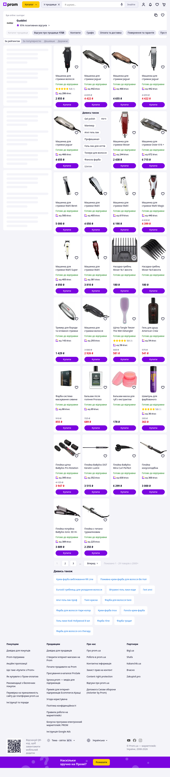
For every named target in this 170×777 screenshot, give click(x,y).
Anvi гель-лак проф (66, 609)
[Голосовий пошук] (121, 4)
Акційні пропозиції (17, 672)
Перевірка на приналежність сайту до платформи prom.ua (23, 703)
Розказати (101, 771)
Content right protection (100, 685)
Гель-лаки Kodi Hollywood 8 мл (73, 629)
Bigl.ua (130, 659)
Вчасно (131, 679)
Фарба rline (103, 629)
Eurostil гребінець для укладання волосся (79, 598)
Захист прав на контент (99, 679)
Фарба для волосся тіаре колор (73, 619)
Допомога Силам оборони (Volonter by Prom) (101, 700)
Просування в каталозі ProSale (63, 682)
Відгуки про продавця (49, 33)
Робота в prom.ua (96, 666)
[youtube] (129, 749)
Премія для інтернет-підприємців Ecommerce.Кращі (64, 700)
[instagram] (140, 749)
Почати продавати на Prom (62, 675)
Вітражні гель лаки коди (122, 598)
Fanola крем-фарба (134, 619)
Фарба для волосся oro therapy (73, 640)
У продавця (52, 4)
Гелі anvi (147, 598)
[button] (67, 104)
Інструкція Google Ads (59, 740)
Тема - (59, 749)
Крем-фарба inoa (107, 619)
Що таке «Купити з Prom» (20, 679)
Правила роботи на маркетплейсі (57, 723)
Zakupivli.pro (134, 685)
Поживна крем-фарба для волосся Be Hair (123, 588)
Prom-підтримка (15, 666)
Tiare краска (91, 609)
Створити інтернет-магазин (62, 666)
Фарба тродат (124, 629)
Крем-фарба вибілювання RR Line (74, 588)
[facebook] (135, 749)
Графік (90, 32)
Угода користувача (57, 708)
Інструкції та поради (18, 711)
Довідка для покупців (18, 659)
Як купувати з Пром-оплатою (22, 685)
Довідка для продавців (59, 659)
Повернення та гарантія (141, 32)
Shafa (130, 666)
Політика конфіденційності (61, 714)
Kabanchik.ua (134, 672)
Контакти (75, 32)
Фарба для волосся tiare (118, 609)
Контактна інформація (99, 672)
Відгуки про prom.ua (98, 692)
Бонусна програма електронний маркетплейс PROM (64, 732)
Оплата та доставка (111, 32)
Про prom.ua (94, 659)
